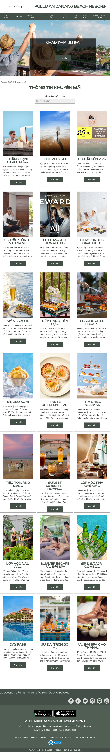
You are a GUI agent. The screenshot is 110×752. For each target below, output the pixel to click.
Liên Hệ (43, 737)
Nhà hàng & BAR (32, 16)
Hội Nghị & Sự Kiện (50, 16)
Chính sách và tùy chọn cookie (48, 693)
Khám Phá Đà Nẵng (99, 16)
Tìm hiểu (63, 58)
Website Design (88, 737)
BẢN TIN (20, 693)
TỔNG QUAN (6, 16)
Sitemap (34, 737)
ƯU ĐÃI (84, 16)
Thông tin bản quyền (70, 737)
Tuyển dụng (54, 737)
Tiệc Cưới (65, 16)
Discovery (6, 693)
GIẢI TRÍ (75, 16)
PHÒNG (19, 16)
